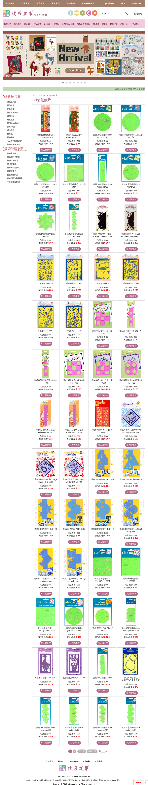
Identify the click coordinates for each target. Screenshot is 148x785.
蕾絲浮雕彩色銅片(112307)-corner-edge (45, 629)
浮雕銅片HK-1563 (102, 283)
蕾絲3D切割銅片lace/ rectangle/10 (102, 185)
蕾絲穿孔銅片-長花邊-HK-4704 (45, 381)
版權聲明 (98, 761)
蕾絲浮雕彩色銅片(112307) (131, 579)
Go (106, 751)
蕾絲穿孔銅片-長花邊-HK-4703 (131, 332)
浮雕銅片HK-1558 (45, 283)
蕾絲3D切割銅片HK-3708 (45, 529)
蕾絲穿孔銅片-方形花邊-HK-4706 (74, 381)
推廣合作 (62, 761)
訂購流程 (25, 3)
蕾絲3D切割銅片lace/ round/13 (131, 185)
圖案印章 (7, 24)
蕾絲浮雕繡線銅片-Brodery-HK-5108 (45, 136)
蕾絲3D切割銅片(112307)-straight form (74, 579)
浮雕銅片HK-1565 (131, 283)
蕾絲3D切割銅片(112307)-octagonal (131, 530)
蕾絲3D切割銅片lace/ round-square (74, 235)
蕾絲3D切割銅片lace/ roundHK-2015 (102, 136)
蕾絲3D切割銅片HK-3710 (74, 529)
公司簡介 (10, 3)
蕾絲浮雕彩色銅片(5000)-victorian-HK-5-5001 (131, 431)
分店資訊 (41, 3)
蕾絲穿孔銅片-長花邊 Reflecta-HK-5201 (45, 431)
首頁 (35, 95)
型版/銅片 (27, 24)
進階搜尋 (138, 13)
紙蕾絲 (56, 24)
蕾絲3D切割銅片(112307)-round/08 (45, 185)
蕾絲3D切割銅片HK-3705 (102, 479)
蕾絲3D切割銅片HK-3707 (131, 479)
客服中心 (56, 3)
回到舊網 (71, 3)
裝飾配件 (47, 24)
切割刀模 (95, 24)
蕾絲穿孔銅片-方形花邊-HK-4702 (102, 332)
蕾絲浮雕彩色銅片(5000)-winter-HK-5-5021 (45, 480)
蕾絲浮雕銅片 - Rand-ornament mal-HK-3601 (102, 235)
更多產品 (135, 24)
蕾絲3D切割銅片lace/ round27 (45, 235)
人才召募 (86, 761)
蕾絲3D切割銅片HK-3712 (102, 529)
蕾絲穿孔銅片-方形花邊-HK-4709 (102, 381)
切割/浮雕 (113, 24)
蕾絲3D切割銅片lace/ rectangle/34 (45, 728)
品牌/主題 (124, 24)
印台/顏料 (17, 24)
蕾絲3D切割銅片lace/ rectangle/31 (131, 728)
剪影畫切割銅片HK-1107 (45, 678)
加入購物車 (46, 150)
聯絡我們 (74, 761)
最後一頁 (92, 751)
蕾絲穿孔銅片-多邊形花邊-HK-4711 (130, 381)
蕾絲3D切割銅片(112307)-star (74, 185)
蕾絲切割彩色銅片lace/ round (102, 629)
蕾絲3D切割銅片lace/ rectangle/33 (74, 728)
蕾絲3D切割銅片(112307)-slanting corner (45, 579)
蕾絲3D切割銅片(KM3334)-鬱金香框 (131, 679)
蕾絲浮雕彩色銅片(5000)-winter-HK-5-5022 (74, 480)
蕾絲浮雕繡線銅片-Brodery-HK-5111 (74, 136)
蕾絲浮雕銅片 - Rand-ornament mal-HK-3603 (131, 235)
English (137, 3)
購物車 (109, 3)
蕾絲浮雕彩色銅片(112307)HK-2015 (102, 579)
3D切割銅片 (52, 95)
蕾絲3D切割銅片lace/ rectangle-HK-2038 (131, 629)
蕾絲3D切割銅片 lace (102, 678)
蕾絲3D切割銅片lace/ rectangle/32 (102, 728)
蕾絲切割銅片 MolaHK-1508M (102, 431)
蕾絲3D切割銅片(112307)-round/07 (131, 136)
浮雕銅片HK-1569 (74, 331)
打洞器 (104, 24)
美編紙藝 (37, 24)
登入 (123, 3)
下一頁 (82, 751)
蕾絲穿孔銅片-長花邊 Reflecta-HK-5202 (74, 431)
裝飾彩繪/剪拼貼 (83, 24)
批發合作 (49, 761)
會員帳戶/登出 (88, 3)
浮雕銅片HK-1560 (74, 283)
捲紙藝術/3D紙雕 (68, 24)
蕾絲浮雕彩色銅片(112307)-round (74, 629)
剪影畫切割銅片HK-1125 (74, 678)
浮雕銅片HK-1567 (45, 331)
